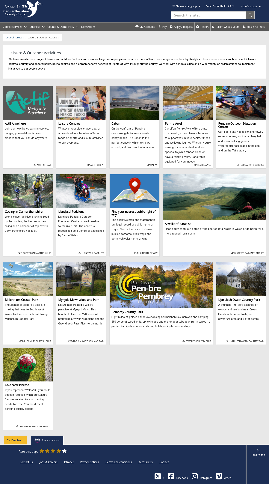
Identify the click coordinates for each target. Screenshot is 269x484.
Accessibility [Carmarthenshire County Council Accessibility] (145, 462)
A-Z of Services (251, 6)
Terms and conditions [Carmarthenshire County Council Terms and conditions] (118, 462)
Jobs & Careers (254, 26)
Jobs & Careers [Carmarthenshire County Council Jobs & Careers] (48, 462)
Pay (163, 26)
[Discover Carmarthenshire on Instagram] (202, 476)
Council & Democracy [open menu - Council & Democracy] (62, 26)
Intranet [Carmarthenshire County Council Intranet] (69, 462)
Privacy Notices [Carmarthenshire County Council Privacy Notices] (89, 462)
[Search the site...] (208, 15)
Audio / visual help (220, 6)
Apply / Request (181, 26)
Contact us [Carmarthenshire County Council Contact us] (26, 462)
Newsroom (88, 26)
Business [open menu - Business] (37, 26)
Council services (15, 37)
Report (202, 26)
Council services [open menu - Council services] (15, 26)
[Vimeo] (223, 476)
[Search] (250, 15)
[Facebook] (178, 476)
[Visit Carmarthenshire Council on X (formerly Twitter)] (159, 476)
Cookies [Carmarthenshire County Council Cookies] (164, 462)
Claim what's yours (225, 26)
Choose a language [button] (186, 6)
